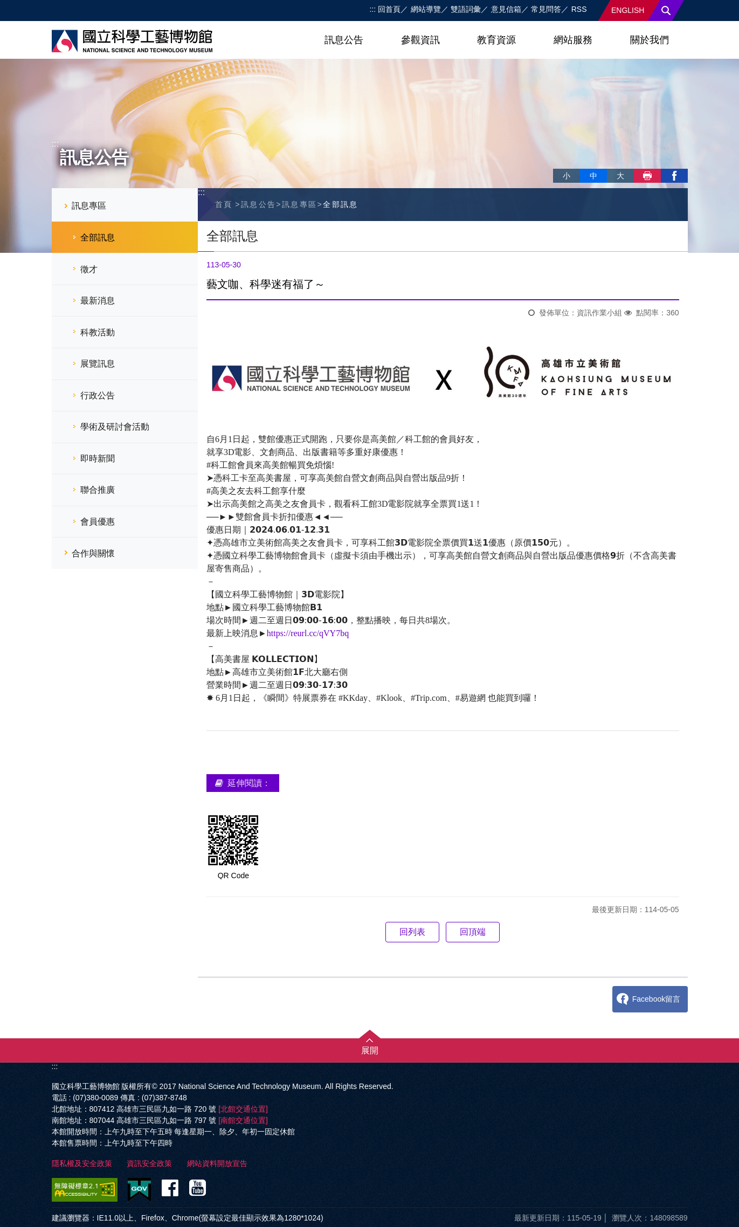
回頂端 (473, 931)
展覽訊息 (97, 363)
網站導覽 (426, 9)
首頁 (224, 204)
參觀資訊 (420, 40)
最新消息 (97, 300)
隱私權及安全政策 (82, 1163)
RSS (579, 9)
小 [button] (566, 175)
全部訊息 (97, 237)
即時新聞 (97, 458)
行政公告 (97, 395)
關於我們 (649, 40)
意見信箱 (506, 9)
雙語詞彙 (466, 9)
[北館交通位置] (243, 1109)
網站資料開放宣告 (217, 1163)
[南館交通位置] (243, 1120)
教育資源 (496, 40)
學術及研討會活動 (114, 426)
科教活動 (97, 332)
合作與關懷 (93, 553)
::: (372, 9)
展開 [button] (369, 1050)
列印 (647, 176)
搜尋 (665, 10)
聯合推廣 (97, 489)
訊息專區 (89, 205)
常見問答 (546, 9)
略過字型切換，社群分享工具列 (557, 164)
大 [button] (620, 175)
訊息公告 (343, 40)
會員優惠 (97, 521)
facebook (674, 176)
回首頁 (389, 9)
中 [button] (593, 175)
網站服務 (573, 40)
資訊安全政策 (149, 1163)
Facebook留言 (656, 999)
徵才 (89, 269)
